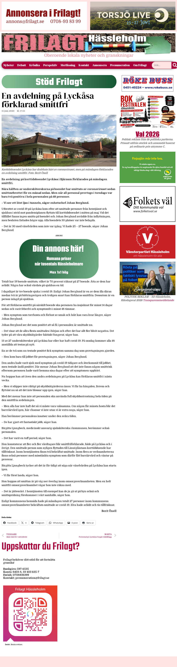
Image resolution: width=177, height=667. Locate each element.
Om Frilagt (140, 65)
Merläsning (68, 65)
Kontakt (84, 65)
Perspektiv (50, 65)
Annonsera (99, 65)
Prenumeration (120, 65)
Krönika (34, 65)
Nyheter (8, 65)
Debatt (21, 65)
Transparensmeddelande (158, 300)
